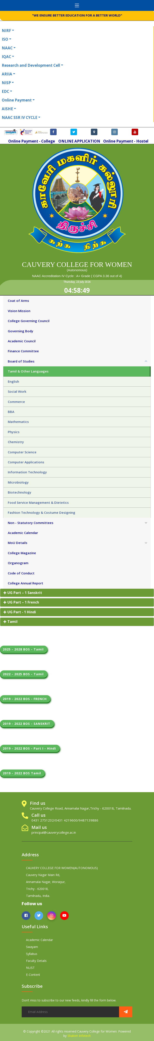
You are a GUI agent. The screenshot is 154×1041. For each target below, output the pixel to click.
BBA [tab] (11, 411)
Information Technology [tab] (27, 472)
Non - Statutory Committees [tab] (30, 522)
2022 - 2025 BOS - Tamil (24, 674)
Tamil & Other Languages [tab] (28, 371)
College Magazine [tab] (22, 553)
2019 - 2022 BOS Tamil (22, 773)
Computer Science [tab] (22, 452)
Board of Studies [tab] (21, 361)
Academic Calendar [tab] (23, 532)
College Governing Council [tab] (28, 321)
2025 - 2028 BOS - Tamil (24, 649)
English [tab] (13, 381)
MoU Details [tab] (17, 542)
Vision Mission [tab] (19, 311)
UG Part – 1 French (21, 602)
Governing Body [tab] (20, 331)
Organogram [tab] (18, 563)
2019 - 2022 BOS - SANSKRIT (27, 724)
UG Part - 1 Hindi (19, 612)
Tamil (10, 621)
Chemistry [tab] (16, 442)
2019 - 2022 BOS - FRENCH (25, 699)
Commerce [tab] (16, 401)
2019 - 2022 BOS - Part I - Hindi (30, 748)
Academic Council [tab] (22, 341)
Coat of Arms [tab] (18, 300)
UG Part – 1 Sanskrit (22, 592)
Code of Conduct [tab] (21, 573)
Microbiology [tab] (18, 482)
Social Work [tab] (17, 391)
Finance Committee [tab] (23, 351)
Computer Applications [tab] (26, 462)
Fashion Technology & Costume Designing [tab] (41, 512)
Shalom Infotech (79, 1036)
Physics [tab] (14, 432)
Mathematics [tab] (18, 421)
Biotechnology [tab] (19, 492)
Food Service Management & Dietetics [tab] (38, 502)
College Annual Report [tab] (25, 583)
